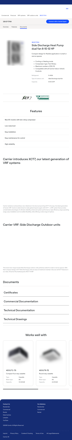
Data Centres (7, 415)
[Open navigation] (67, 8)
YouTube (5, 420)
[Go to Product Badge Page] (42, 97)
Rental (5, 412)
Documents (23, 27)
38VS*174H (43, 15)
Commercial (5, 15)
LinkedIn (5, 417)
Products (13, 15)
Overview (6, 27)
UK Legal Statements (52, 433)
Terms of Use (40, 433)
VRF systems (22, 15)
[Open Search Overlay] (61, 8)
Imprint (5, 433)
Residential (6, 407)
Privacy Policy (14, 433)
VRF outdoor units (32, 15)
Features (14, 27)
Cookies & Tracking (27, 433)
